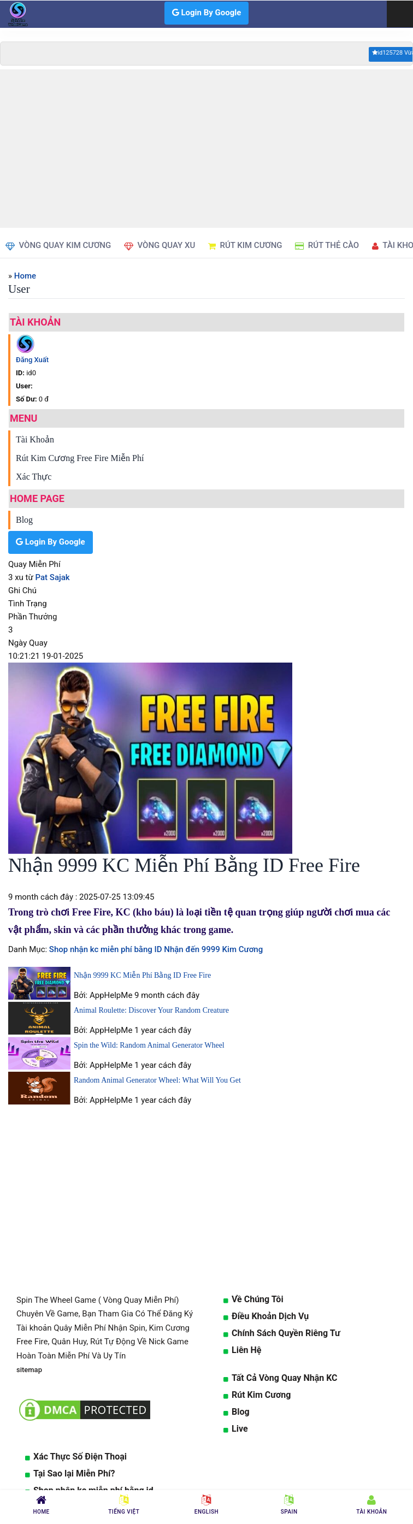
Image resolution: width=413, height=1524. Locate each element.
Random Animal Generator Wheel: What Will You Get (157, 1080)
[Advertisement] (206, 148)
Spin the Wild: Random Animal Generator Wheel (149, 1045)
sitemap (29, 1370)
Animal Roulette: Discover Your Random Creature (151, 1010)
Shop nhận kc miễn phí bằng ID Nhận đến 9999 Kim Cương (155, 949)
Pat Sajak (53, 577)
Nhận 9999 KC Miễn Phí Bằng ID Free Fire (142, 975)
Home (25, 276)
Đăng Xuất (32, 360)
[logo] (16, 14)
